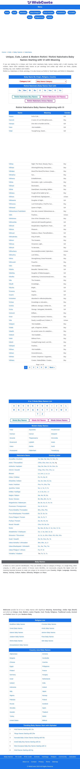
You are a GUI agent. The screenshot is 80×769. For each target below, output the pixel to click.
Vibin (10, 266)
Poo (39, 484)
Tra (48, 546)
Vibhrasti (11, 233)
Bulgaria (12, 658)
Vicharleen (12, 298)
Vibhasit (11, 186)
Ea (42, 492)
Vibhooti (11, 226)
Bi (30, 90)
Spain (44, 708)
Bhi (45, 499)
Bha (42, 499)
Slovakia (12, 708)
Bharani (11, 473)
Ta (41, 517)
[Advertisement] (40, 34)
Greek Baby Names (16, 628)
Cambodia (45, 658)
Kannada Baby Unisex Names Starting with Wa (29, 737)
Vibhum (11, 240)
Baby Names (17, 52)
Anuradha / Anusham (15, 459)
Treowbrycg (55, 450)
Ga (39, 481)
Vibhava (11, 196)
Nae (42, 459)
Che (43, 470)
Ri (46, 477)
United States (14, 720)
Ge (42, 481)
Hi (41, 506)
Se (44, 513)
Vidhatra (11, 360)
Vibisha (11, 269)
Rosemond (13, 442)
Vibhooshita (12, 222)
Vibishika (12, 273)
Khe (46, 535)
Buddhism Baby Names (17, 624)
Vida (10, 320)
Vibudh (11, 284)
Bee (24, 90)
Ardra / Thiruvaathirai (15, 462)
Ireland (44, 687)
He (41, 521)
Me (42, 495)
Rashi (14, 12)
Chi (42, 524)
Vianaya (11, 123)
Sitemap (55, 762)
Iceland (12, 683)
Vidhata (11, 356)
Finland (12, 670)
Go (39, 532)
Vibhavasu (12, 204)
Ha (39, 506)
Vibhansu (12, 178)
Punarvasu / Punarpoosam (17, 506)
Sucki (53, 446)
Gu (50, 481)
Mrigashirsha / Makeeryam (17, 502)
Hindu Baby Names (48, 628)
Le (39, 473)
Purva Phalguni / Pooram (17, 517)
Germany (13, 674)
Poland (44, 699)
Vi (55, 90)
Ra (44, 477)
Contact (33, 762)
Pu (42, 484)
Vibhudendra (13, 236)
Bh (39, 499)
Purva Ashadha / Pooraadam (18, 510)
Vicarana (12, 291)
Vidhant (11, 353)
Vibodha (11, 276)
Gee (45, 481)
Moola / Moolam (14, 499)
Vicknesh (12, 313)
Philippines (45, 666)
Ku (50, 462)
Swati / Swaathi (14, 539)
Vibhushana (13, 251)
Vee (50, 90)
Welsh (44, 716)
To (43, 550)
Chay (39, 470)
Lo (46, 473)
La (53, 470)
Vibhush (11, 247)
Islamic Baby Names (16, 632)
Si (49, 532)
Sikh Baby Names (47, 641)
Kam (47, 462)
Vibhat (11, 189)
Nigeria (12, 695)
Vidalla (11, 327)
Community (63, 757)
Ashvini (49, 17)
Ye (48, 499)
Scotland (45, 704)
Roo (44, 539)
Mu (47, 495)
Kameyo (12, 434)
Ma (39, 495)
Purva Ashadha (48, 12)
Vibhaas (11, 167)
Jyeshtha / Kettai (14, 488)
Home (4, 52)
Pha (46, 510)
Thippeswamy (33, 438)
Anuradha (72, 12)
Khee (50, 535)
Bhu (39, 510)
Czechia (45, 662)
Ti (46, 517)
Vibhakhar (12, 175)
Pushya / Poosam (14, 521)
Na (39, 459)
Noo (53, 459)
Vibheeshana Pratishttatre (17, 211)
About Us (25, 762)
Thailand (45, 712)
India (43, 683)
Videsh (11, 342)
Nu (57, 459)
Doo (53, 466)
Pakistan (12, 699)
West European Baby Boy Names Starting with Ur (30, 746)
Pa (39, 550)
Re (39, 539)
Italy (11, 691)
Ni (51, 459)
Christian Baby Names (49, 624)
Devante (12, 438)
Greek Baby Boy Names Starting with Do (27, 742)
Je (39, 535)
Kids (9, 52)
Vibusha (11, 287)
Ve (49, 502)
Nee (48, 459)
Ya (43, 488)
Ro (41, 539)
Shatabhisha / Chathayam (17, 532)
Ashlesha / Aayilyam (15, 466)
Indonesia (13, 687)
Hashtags (45, 757)
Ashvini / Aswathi (14, 470)
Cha (39, 524)
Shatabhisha (61, 12)
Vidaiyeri (11, 324)
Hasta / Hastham (14, 484)
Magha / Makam (14, 495)
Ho (44, 521)
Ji (47, 542)
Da (39, 513)
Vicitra (11, 309)
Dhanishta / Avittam (15, 481)
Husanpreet (13, 450)
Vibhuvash (12, 262)
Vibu (10, 280)
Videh (11, 338)
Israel (11, 679)
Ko (46, 506)
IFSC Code (28, 757)
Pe (39, 477)
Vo (51, 502)
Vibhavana (12, 200)
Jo (41, 535)
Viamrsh (11, 120)
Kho (57, 535)
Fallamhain (32, 450)
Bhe (39, 542)
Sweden (12, 712)
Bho (42, 542)
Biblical (44, 720)
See (46, 532)
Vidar (11, 430)
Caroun (31, 434)
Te (44, 517)
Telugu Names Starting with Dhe (24, 733)
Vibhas (11, 182)
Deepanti (54, 434)
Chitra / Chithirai (14, 477)
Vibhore (11, 229)
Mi (44, 495)
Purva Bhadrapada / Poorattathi (19, 513)
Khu (60, 535)
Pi (41, 550)
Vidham (11, 349)
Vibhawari (12, 207)
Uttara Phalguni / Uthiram (17, 550)
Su (51, 532)
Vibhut (11, 258)
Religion (53, 757)
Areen (53, 442)
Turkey (12, 716)
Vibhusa (11, 244)
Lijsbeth (31, 442)
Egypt (11, 666)
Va (45, 90)
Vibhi (10, 215)
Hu (47, 521)
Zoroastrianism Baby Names (19, 645)
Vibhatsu (11, 193)
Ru (48, 539)
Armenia (45, 654)
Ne (45, 459)
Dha (42, 510)
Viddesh (11, 335)
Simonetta (54, 438)
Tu (47, 553)
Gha (43, 462)
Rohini (11, 528)
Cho (47, 470)
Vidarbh (11, 331)
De (42, 466)
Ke (44, 506)
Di (48, 466)
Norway (44, 695)
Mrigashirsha (39, 17)
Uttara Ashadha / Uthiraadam (18, 542)
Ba (20, 90)
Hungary (45, 674)
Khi (54, 535)
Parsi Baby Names (48, 636)
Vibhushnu (12, 255)
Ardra (30, 17)
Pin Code (18, 757)
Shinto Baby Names (16, 641)
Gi (48, 481)
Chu (50, 470)
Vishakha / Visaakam (15, 553)
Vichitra (11, 306)
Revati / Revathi (14, 524)
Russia (12, 704)
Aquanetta (32, 430)
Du (57, 466)
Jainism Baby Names (48, 632)
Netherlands (46, 679)
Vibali (10, 131)
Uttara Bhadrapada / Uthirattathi (19, 546)
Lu (49, 473)
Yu (48, 488)
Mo (39, 517)
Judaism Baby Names (17, 636)
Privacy (41, 762)
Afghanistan (13, 654)
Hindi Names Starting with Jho (24, 729)
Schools (37, 757)
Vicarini (11, 295)
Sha (45, 484)
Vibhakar (12, 171)
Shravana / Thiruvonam (16, 535)
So (46, 513)
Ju (43, 535)
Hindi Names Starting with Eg (23, 750)
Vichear (11, 302)
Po (41, 477)
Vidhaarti (12, 346)
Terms (48, 762)
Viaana (11, 116)
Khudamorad (55, 430)
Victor (11, 316)
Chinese (12, 662)
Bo (41, 502)
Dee (45, 466)
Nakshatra (23, 12)
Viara (10, 127)
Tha (48, 484)
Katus (11, 446)
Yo (50, 499)
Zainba (31, 446)
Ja (45, 542)
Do (51, 466)
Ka (44, 502)
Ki (46, 502)
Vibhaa (11, 164)
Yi (45, 488)
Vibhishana (12, 218)
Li (44, 473)
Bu (35, 90)
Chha (39, 462)
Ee (45, 492)
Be (39, 502)
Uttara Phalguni (35, 12)
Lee (41, 473)
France (44, 670)
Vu (60, 90)
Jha (42, 546)
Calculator (72, 757)
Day (39, 466)
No (39, 488)
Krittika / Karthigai (14, 492)
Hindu (7, 12)
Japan (44, 691)
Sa (43, 532)
